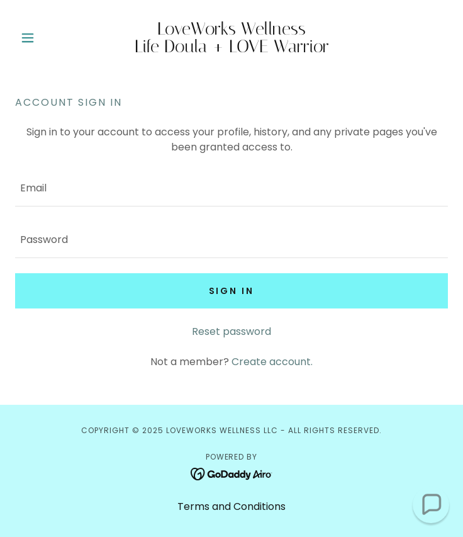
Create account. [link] (272, 361)
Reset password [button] (231, 331)
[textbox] (231, 188)
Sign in (232, 291)
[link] (231, 37)
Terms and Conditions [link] (231, 506)
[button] (47, 37)
